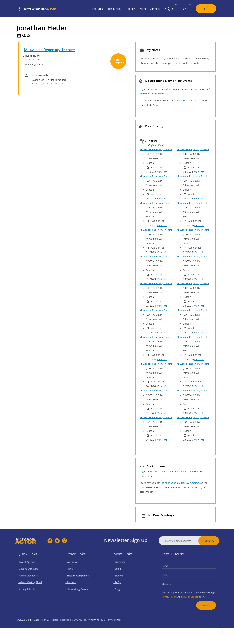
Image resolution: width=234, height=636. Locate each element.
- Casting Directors (29, 571)
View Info (162, 171)
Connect (155, 8)
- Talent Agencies (29, 565)
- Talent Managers (29, 576)
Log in (143, 89)
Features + (98, 8)
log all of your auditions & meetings (180, 482)
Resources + (115, 8)
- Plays (72, 571)
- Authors (73, 582)
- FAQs (120, 582)
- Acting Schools (28, 587)
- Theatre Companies (78, 576)
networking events (184, 100)
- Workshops (75, 565)
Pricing (142, 8)
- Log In (120, 571)
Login (183, 8)
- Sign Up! (121, 576)
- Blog (119, 587)
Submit (203, 600)
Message (170, 583)
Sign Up (206, 8)
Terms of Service (189, 593)
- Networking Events (78, 587)
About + (130, 8)
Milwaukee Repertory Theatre (49, 49)
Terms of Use (114, 626)
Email (169, 576)
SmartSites (79, 626)
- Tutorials (121, 565)
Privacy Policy (172, 593)
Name (169, 568)
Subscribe (215, 540)
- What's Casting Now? (31, 582)
